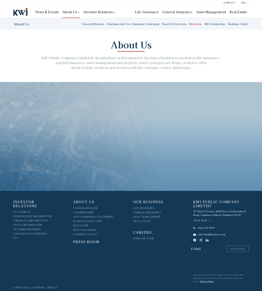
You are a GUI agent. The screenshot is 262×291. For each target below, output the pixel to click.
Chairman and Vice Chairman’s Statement (133, 24)
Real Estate (238, 11)
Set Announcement (27, 229)
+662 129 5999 (206, 227)
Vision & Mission (93, 24)
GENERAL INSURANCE (147, 212)
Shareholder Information (32, 216)
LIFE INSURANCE (144, 208)
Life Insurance (147, 11)
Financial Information (30, 220)
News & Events (47, 11)
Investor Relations (98, 11)
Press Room (86, 241)
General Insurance (177, 11)
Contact (229, 2)
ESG (15, 237)
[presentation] (221, 262)
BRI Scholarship (215, 24)
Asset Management (211, 11)
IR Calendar (22, 211)
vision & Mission (85, 208)
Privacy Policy (207, 281)
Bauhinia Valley (238, 24)
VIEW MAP (200, 220)
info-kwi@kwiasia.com (211, 234)
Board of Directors (174, 24)
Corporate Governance (30, 233)
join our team (143, 238)
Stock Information (27, 224)
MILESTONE (80, 225)
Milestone (195, 24)
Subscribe (237, 248)
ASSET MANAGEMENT (147, 216)
